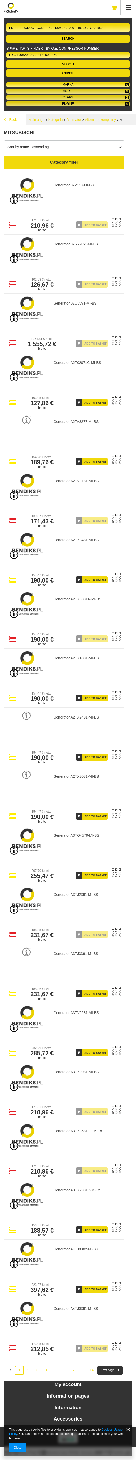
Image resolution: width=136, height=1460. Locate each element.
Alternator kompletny (100, 120)
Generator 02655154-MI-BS (75, 244)
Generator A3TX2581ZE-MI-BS (78, 1131)
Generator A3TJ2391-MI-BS (75, 894)
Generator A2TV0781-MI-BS (76, 481)
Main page (36, 120)
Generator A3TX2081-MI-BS (76, 1072)
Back (10, 120)
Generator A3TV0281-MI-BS (76, 1013)
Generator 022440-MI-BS (73, 185)
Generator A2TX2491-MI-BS (76, 717)
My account (68, 1384)
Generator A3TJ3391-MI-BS (75, 954)
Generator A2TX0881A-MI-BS (77, 599)
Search (68, 39)
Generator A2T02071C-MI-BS (77, 363)
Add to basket (95, 225)
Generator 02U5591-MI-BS (74, 303)
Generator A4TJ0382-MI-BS (75, 1249)
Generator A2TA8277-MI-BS (76, 422)
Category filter (64, 162)
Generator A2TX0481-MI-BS (76, 540)
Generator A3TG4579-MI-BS (76, 835)
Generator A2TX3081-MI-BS (76, 776)
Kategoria (55, 120)
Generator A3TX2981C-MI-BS (77, 1190)
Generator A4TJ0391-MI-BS (75, 1308)
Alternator (73, 120)
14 (91, 1370)
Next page (107, 1370)
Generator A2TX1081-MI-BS (76, 658)
